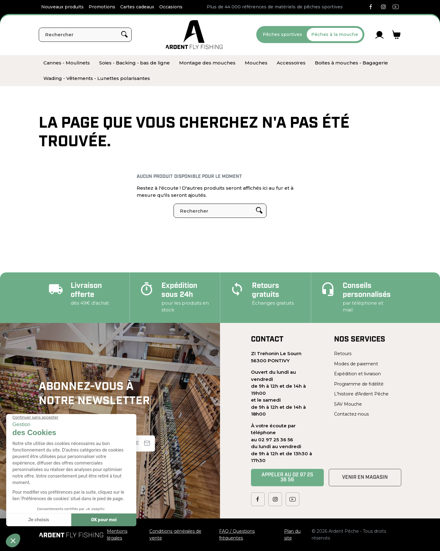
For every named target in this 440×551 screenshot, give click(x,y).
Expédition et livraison (357, 374)
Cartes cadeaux (137, 7)
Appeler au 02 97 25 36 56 (287, 478)
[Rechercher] (85, 35)
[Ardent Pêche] (194, 34)
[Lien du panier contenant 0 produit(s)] (396, 34)
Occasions (171, 7)
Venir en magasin (365, 477)
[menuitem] (67, 63)
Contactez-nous (351, 414)
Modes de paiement (356, 364)
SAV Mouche (348, 404)
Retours (342, 353)
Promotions (102, 7)
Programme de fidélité (359, 384)
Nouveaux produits (62, 7)
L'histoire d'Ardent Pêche (361, 394)
